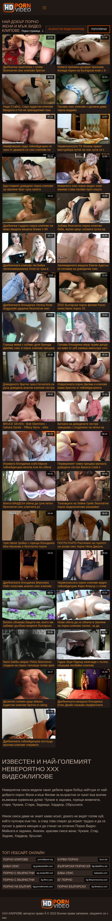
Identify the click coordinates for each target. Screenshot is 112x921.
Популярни (99, 29)
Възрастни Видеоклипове (67, 29)
